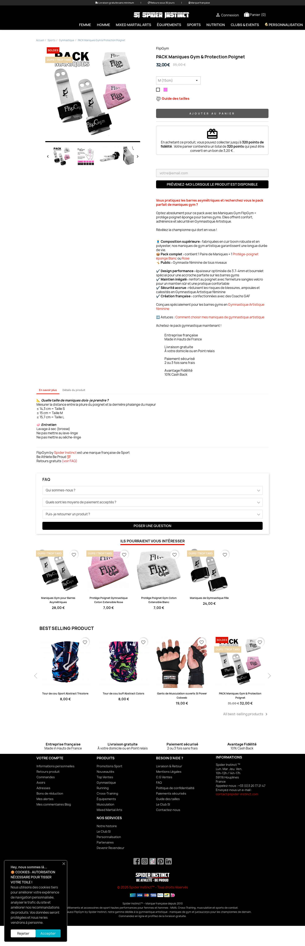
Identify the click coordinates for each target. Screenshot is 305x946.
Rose (185, 258)
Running (103, 788)
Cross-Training (107, 793)
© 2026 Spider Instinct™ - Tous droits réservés (152, 887)
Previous (36, 674)
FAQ (159, 783)
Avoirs (40, 783)
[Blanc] (159, 91)
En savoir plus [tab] (48, 390)
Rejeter (23, 933)
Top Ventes (105, 777)
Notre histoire (107, 826)
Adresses (43, 788)
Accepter (48, 933)
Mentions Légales (168, 772)
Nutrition (215, 24)
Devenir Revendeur (110, 848)
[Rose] (166, 91)
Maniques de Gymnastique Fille (209, 598)
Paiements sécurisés (171, 793)
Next (269, 674)
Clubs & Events (245, 24)
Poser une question (152, 526)
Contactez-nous (168, 810)
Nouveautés (105, 772)
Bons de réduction (49, 793)
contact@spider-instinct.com (237, 794)
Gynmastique (106, 783)
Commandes (45, 777)
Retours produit (48, 772)
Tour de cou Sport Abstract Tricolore (65, 693)
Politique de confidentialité (175, 788)
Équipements (169, 24)
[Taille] (178, 80)
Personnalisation (109, 837)
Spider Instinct (65, 452)
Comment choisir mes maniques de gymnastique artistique (219, 317)
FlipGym (162, 48)
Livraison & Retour (169, 766)
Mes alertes (44, 799)
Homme (103, 24)
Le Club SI (163, 804)
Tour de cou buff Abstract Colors (123, 693)
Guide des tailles (168, 799)
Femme (85, 24)
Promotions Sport (109, 766)
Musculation (105, 804)
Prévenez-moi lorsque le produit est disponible (212, 184)
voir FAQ (69, 461)
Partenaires (105, 842)
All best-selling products (246, 714)
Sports (194, 24)
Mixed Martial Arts (133, 24)
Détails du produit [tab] (74, 390)
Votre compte (49, 758)
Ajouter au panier (212, 113)
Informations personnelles (55, 766)
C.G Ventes (164, 777)
